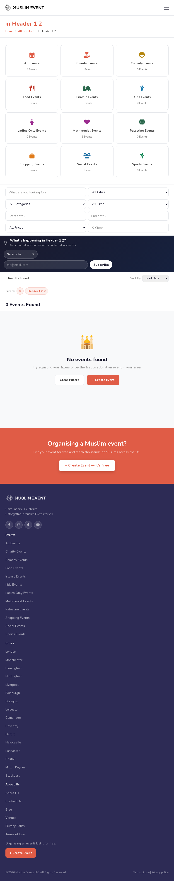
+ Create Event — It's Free (87, 465)
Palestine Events (17, 609)
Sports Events (15, 634)
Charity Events (15, 551)
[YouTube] (38, 525)
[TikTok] (28, 525)
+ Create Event (103, 380)
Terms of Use (15, 834)
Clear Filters (69, 380)
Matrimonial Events (19, 601)
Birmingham (13, 668)
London (10, 651)
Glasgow (11, 701)
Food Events (14, 568)
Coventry (11, 726)
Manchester (13, 660)
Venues (10, 818)
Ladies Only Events (19, 593)
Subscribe (101, 265)
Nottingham (13, 676)
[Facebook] (9, 525)
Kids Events (13, 584)
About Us (12, 793)
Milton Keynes (15, 767)
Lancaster (12, 751)
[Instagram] (19, 525)
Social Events (15, 626)
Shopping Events (17, 618)
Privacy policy (160, 872)
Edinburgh (12, 693)
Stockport (12, 775)
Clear (97, 228)
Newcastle (13, 742)
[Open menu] (166, 8)
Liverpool (12, 685)
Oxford (10, 734)
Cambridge (13, 718)
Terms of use (141, 872)
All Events (25, 31)
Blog (8, 809)
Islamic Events (15, 576)
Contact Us (13, 801)
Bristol (10, 759)
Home (9, 31)
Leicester (12, 709)
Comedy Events (16, 560)
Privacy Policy (15, 826)
